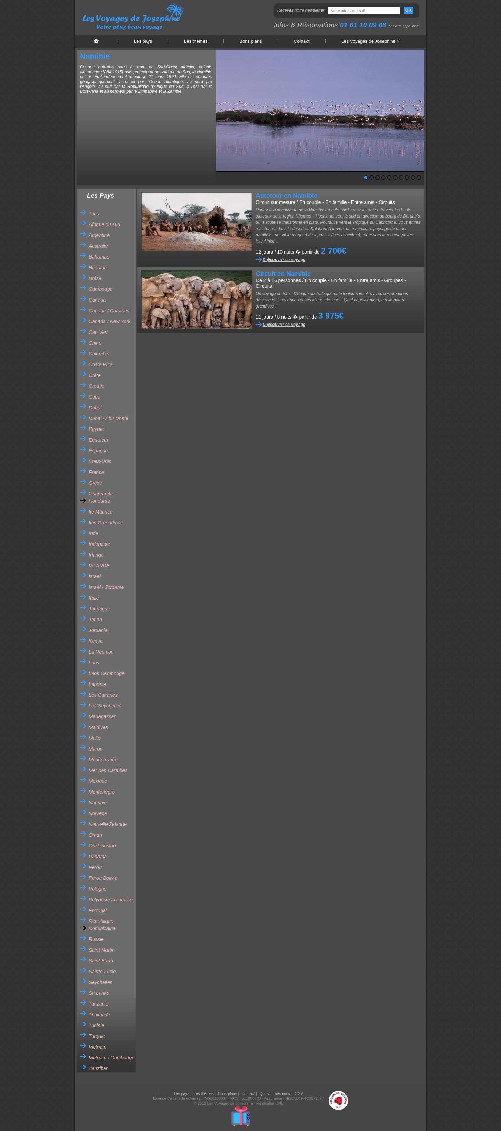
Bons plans (250, 41)
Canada (97, 300)
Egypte (96, 429)
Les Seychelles (105, 705)
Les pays (143, 41)
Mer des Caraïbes (108, 770)
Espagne (98, 450)
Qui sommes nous (274, 1093)
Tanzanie (98, 1004)
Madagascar (102, 716)
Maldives (98, 727)
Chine (95, 343)
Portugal (98, 910)
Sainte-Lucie (102, 971)
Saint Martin (102, 950)
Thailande (99, 1014)
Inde (93, 533)
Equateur (99, 440)
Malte (95, 738)
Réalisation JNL (269, 1103)
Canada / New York (109, 321)
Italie (94, 598)
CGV (299, 1093)
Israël (95, 576)
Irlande (96, 555)
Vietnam (97, 1047)
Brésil (95, 278)
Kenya (96, 641)
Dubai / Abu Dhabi (108, 418)
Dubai (95, 407)
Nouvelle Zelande (108, 824)
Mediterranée (103, 759)
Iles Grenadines (106, 522)
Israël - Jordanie (106, 587)
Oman (95, 835)
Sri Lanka (99, 993)
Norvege (98, 813)
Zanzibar (98, 1068)
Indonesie (99, 544)
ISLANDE (99, 565)
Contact (302, 41)
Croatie (96, 386)
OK (408, 10)
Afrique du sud (104, 224)
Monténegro (102, 792)
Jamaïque (99, 609)
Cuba (94, 397)
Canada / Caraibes (109, 310)
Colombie (99, 353)
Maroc (95, 749)
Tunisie (96, 1025)
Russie (96, 939)
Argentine (99, 235)
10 (419, 177)
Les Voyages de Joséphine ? (370, 41)
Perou (95, 867)
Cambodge (101, 289)
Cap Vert (98, 332)
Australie (98, 246)
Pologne (97, 889)
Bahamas (99, 257)
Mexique (98, 781)
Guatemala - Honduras (102, 497)
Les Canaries (103, 695)
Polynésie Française (111, 899)
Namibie (97, 802)
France (96, 472)
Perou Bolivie (103, 878)
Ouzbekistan (102, 846)
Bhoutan (98, 267)
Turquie (97, 1036)
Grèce (95, 483)
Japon (95, 619)
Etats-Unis (100, 461)
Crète (95, 375)
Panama (98, 856)
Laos (94, 662)
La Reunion (101, 652)
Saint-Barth (101, 961)
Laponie (97, 684)
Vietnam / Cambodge (111, 1057)
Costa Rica (100, 364)
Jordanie (98, 630)
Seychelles (100, 982)
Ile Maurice (100, 512)
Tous (94, 213)
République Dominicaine (102, 924)
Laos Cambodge (107, 673)
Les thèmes (195, 41)
